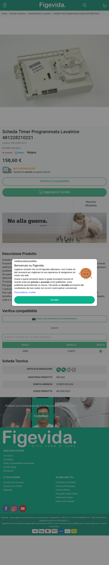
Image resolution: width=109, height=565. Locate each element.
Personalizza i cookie (25, 292)
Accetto (54, 300)
